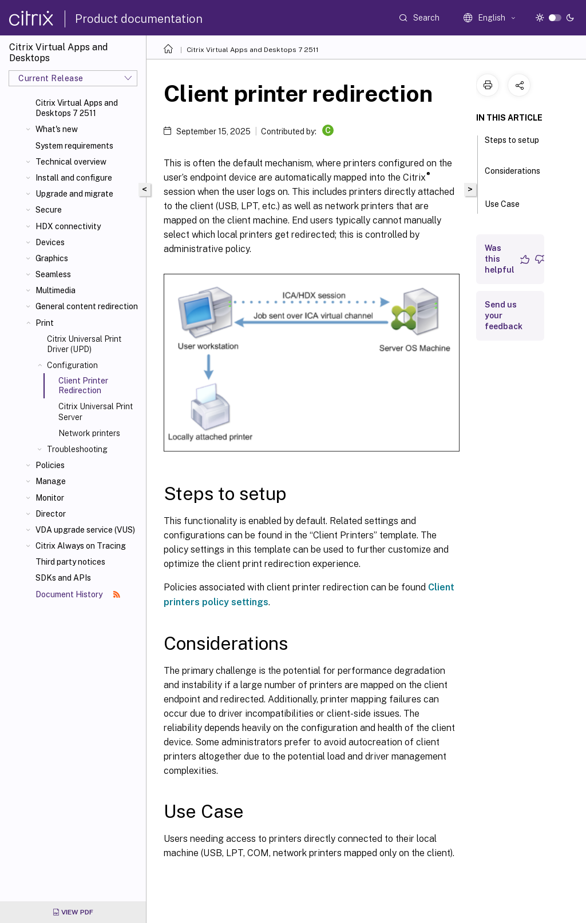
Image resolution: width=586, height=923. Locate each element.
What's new (56, 129)
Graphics (51, 258)
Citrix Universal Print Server (95, 411)
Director (50, 513)
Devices (50, 242)
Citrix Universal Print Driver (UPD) (84, 344)
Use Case (508, 203)
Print (44, 322)
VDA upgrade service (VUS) (85, 529)
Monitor (49, 497)
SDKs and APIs (63, 577)
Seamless (53, 274)
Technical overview (70, 161)
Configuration (72, 365)
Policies (50, 465)
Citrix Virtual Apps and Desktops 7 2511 (76, 108)
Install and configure (73, 177)
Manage (50, 481)
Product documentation (139, 19)
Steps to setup (512, 145)
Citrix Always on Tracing (80, 545)
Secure (48, 209)
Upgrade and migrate (74, 193)
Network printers (89, 433)
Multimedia (55, 290)
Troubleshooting (77, 449)
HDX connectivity (68, 226)
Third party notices (70, 561)
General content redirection (86, 306)
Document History (77, 594)
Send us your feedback (503, 315)
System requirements (74, 145)
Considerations (512, 176)
